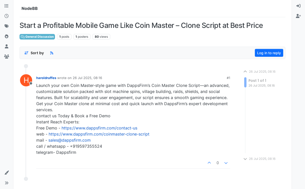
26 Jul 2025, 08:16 (87, 78)
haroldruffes (46, 78)
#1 (228, 78)
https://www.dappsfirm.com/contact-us (99, 127)
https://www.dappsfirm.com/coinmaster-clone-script (99, 134)
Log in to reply (269, 53)
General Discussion (37, 37)
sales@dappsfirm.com (69, 140)
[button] (6, 173)
